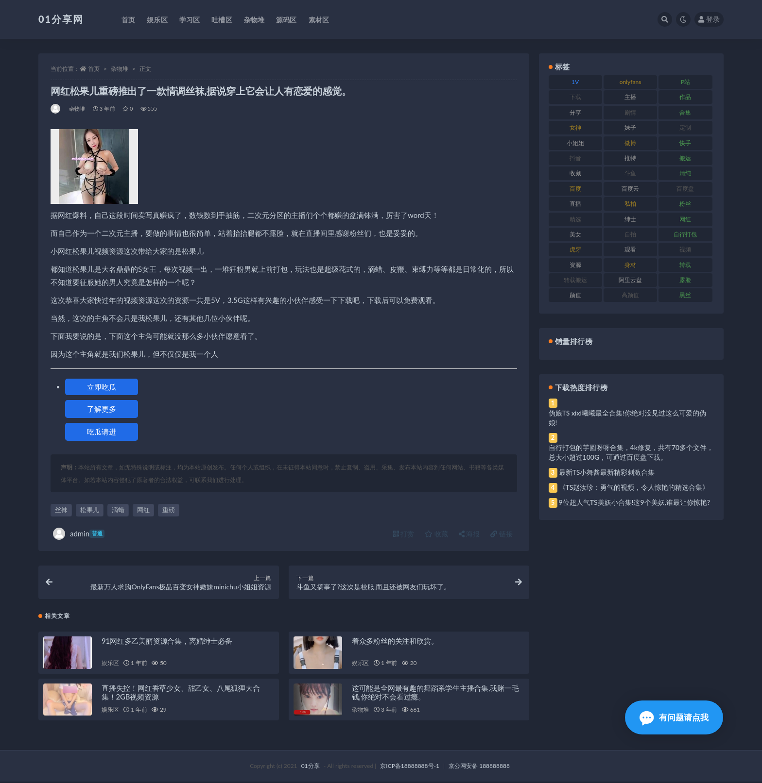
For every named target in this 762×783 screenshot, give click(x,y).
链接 (501, 534)
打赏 (404, 534)
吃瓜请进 (101, 431)
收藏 (436, 534)
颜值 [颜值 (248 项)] (575, 295)
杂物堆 (119, 68)
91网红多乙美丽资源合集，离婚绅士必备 (167, 641)
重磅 (168, 510)
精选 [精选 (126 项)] (575, 219)
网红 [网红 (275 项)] (685, 219)
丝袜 (61, 510)
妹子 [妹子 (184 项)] (630, 127)
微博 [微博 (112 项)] (630, 143)
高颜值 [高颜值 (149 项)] (630, 295)
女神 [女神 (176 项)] (575, 127)
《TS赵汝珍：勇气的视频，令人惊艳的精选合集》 (634, 487)
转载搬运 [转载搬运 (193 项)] (575, 279)
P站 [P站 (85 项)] (685, 81)
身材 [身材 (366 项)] (630, 264)
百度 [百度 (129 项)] (575, 188)
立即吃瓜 (101, 387)
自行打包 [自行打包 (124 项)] (685, 234)
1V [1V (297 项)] (575, 81)
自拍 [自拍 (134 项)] (630, 234)
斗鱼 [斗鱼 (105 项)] (630, 173)
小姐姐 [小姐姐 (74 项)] (575, 143)
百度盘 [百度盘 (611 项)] (685, 188)
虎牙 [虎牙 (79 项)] (575, 249)
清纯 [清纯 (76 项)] (685, 173)
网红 (143, 510)
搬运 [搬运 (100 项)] (685, 158)
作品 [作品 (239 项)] (685, 96)
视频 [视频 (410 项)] (685, 249)
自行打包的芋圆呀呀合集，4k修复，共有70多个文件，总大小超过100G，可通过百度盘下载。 (631, 452)
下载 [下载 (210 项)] (575, 96)
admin (78, 534)
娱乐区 (110, 663)
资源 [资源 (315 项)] (575, 264)
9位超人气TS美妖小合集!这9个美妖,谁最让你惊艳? (634, 502)
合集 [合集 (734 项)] (685, 112)
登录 (709, 19)
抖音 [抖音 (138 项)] (575, 158)
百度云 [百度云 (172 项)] (630, 188)
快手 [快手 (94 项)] (685, 143)
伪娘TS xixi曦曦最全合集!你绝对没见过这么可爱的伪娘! (627, 418)
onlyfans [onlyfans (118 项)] (630, 81)
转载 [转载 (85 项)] (685, 264)
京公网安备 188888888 (479, 767)
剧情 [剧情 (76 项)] (630, 112)
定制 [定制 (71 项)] (685, 127)
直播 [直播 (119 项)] (575, 203)
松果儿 (89, 510)
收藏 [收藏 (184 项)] (575, 173)
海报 (469, 534)
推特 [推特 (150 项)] (630, 158)
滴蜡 (118, 510)
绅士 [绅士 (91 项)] (630, 219)
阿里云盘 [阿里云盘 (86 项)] (630, 279)
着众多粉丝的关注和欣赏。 (395, 641)
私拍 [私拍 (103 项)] (630, 203)
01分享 (310, 767)
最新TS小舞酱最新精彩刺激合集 (607, 472)
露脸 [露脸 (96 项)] (685, 279)
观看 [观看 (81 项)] (630, 249)
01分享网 (61, 19)
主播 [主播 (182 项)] (630, 96)
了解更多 (101, 408)
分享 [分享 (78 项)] (575, 112)
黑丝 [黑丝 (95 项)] (685, 295)
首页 (94, 68)
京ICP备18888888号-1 (409, 767)
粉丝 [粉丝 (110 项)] (685, 203)
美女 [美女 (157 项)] (575, 234)
